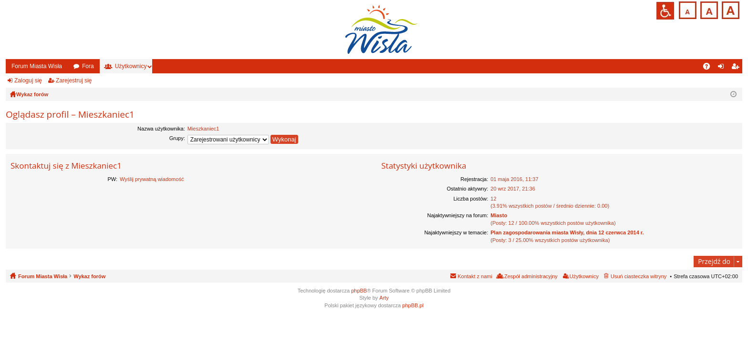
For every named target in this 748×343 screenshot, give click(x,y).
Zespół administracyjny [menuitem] (531, 276)
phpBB (359, 290)
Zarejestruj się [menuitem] (737, 68)
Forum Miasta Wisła (36, 66)
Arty (384, 298)
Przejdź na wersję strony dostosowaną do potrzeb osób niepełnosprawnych (665, 11)
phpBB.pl (413, 305)
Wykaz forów (89, 276)
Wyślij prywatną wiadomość (152, 179)
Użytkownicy (131, 66)
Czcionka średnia (708, 9)
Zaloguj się (28, 80)
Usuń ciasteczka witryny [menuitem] (638, 276)
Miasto (498, 215)
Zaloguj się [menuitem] (723, 68)
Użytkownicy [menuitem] (584, 276)
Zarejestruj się (74, 80)
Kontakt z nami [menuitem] (474, 276)
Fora (88, 66)
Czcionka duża (730, 9)
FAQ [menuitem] (710, 68)
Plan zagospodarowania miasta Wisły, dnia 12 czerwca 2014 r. (567, 232)
